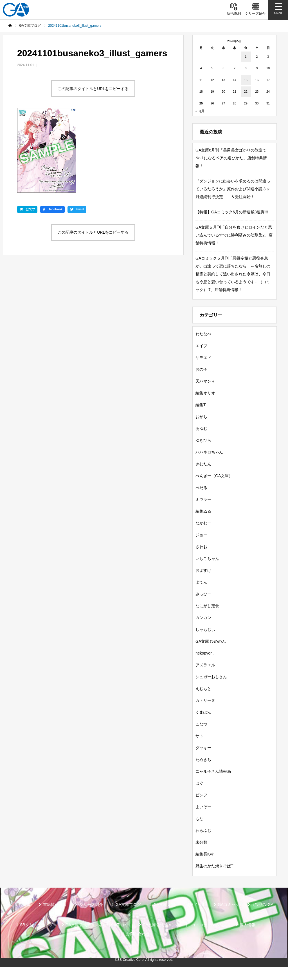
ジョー (201, 535)
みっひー (203, 594)
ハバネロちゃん (209, 452)
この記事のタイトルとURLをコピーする (93, 88)
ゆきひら (203, 440)
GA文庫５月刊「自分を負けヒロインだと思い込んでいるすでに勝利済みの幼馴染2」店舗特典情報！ (234, 235)
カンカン (203, 617)
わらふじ (203, 830)
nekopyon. (204, 653)
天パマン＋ (205, 381)
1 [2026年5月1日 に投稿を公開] (246, 56)
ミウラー (203, 499)
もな (199, 818)
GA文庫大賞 (164, 904)
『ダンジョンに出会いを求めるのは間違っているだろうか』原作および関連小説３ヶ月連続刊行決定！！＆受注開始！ (232, 189)
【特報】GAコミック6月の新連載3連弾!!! (231, 212)
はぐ (199, 783)
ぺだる (201, 487)
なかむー (203, 523)
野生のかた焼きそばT (214, 866)
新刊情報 (22, 904)
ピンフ (201, 795)
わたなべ (203, 334)
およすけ (203, 570)
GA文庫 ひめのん (210, 641)
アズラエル (205, 665)
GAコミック (228, 904)
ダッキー (203, 747)
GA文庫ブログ (128, 904)
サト (199, 736)
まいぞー (203, 807)
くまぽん (203, 712)
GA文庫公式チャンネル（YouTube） (98, 925)
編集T (200, 405)
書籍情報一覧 (55, 904)
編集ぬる (203, 511)
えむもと (203, 688)
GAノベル (196, 904)
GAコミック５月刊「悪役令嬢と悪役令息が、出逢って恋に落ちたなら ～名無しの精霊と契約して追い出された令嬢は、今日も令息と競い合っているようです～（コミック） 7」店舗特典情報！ (232, 274)
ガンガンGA (262, 904)
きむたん (203, 464)
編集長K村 (204, 854)
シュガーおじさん (211, 677)
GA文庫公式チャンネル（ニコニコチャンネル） (185, 925)
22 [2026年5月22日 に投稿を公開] (246, 91)
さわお (201, 546)
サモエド (203, 357)
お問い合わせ (138, 934)
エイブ (201, 345)
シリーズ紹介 (91, 904)
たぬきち (203, 759)
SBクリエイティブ (36, 925)
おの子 (201, 369)
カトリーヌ (205, 700)
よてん (201, 582)
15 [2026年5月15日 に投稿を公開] (246, 80)
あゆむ (201, 428)
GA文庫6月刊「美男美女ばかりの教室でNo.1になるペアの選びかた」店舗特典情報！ (231, 158)
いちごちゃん (207, 558)
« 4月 (200, 111)
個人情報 (247, 925)
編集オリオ (205, 393)
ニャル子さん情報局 (213, 771)
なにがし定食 (207, 606)
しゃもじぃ (205, 629)
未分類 (201, 842)
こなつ (201, 724)
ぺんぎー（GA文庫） (214, 476)
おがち (201, 416)
